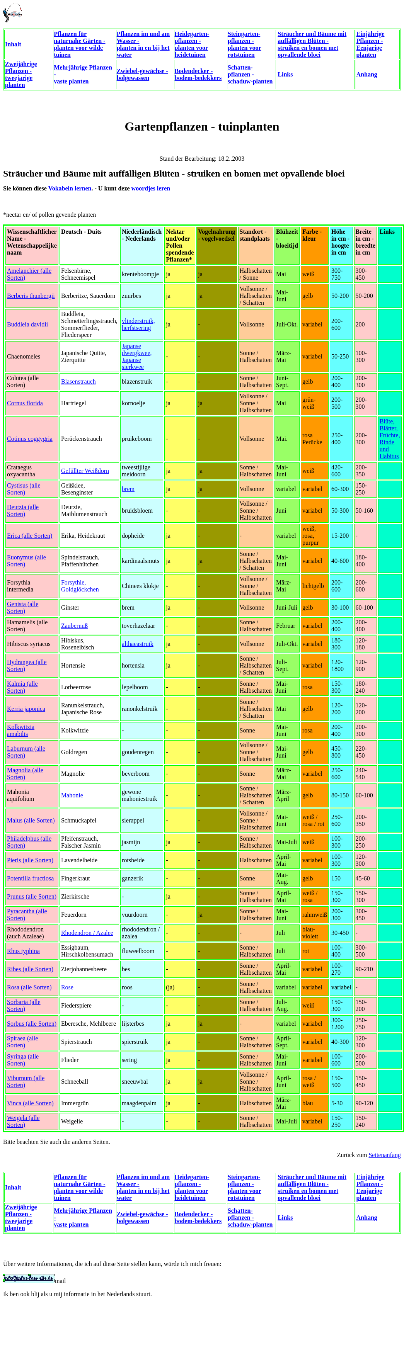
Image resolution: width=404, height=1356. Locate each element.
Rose (67, 987)
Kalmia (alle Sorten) (22, 687)
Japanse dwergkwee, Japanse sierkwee (137, 356)
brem (128, 489)
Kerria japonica (26, 708)
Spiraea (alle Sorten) (22, 1041)
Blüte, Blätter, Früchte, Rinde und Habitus (390, 438)
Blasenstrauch (78, 381)
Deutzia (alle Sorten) (23, 510)
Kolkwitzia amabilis (20, 730)
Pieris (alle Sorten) (30, 860)
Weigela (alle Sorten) (23, 1121)
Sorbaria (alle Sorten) (24, 1005)
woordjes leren (150, 188)
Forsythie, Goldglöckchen (80, 586)
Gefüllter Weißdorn (85, 470)
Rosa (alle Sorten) (29, 987)
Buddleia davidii (27, 324)
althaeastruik (137, 644)
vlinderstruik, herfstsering (138, 324)
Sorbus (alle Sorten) (31, 1023)
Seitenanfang (384, 1155)
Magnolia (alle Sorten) (25, 773)
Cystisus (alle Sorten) (24, 489)
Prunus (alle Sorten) (31, 896)
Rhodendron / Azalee (87, 932)
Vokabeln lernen (70, 188)
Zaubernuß (74, 625)
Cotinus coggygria (30, 438)
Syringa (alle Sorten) (23, 1060)
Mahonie (72, 795)
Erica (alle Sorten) (29, 535)
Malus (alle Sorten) (31, 820)
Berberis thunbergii (31, 295)
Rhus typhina (23, 951)
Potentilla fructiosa (30, 878)
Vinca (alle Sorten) (30, 1103)
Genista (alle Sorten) (22, 607)
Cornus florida (25, 403)
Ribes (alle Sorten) (30, 969)
